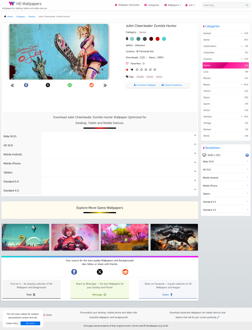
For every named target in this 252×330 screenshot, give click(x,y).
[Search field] (223, 5)
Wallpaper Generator (127, 4)
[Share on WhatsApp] (70, 85)
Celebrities (225, 52)
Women (225, 129)
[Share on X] (48, 85)
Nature (225, 84)
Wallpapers (173, 5)
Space (225, 97)
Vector (225, 110)
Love (225, 72)
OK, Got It (30, 323)
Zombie (140, 76)
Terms (47, 315)
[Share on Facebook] (26, 85)
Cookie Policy (12, 323)
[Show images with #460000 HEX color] (151, 39)
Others (225, 91)
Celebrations (225, 46)
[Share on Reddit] (91, 85)
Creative (225, 59)
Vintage (225, 123)
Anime (225, 40)
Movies (225, 78)
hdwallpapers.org (154, 325)
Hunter (150, 76)
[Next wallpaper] (105, 85)
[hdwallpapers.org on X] (100, 272)
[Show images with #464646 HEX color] (145, 39)
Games (142, 32)
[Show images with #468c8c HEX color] (138, 39)
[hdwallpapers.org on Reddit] (125, 272)
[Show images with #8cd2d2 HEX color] (132, 39)
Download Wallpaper (145, 84)
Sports (225, 104)
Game (159, 76)
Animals (225, 33)
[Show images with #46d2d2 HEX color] (164, 39)
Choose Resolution (171, 84)
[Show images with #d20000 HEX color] (157, 39)
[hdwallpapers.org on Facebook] (74, 272)
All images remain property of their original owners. (107, 325)
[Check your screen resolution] (218, 317)
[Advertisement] (99, 100)
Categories (153, 5)
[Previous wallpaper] (12, 85)
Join (191, 5)
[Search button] (247, 5)
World (225, 136)
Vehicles (225, 116)
